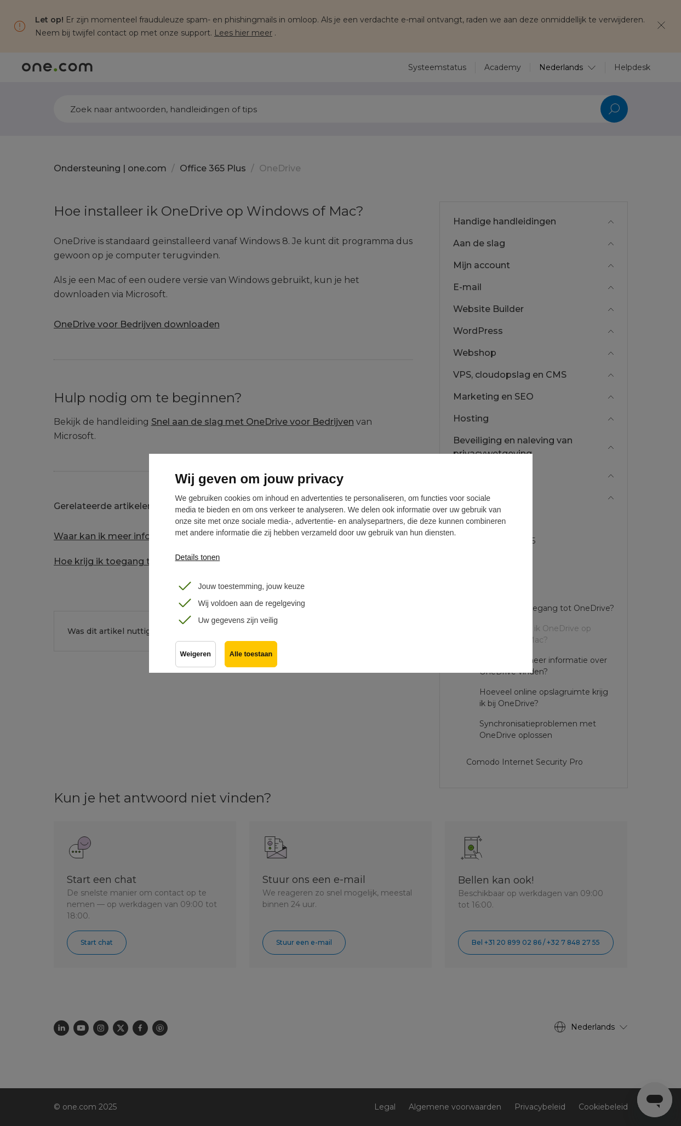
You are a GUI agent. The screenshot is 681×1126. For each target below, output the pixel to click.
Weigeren (195, 654)
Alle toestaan (251, 654)
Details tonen (197, 557)
